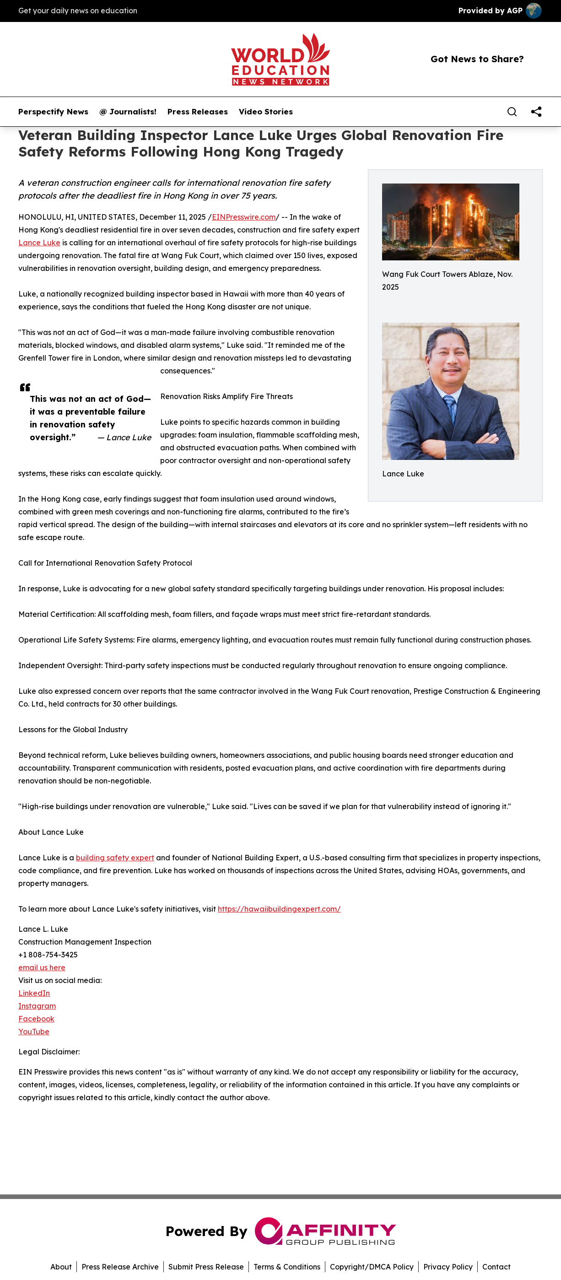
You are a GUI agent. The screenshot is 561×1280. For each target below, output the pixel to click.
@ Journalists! (127, 111)
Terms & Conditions (287, 1266)
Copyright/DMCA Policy (372, 1266)
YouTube (33, 1031)
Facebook (36, 1018)
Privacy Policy (448, 1266)
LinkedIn (34, 993)
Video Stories (266, 111)
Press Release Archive (120, 1266)
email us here (41, 967)
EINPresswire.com (243, 216)
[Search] (512, 111)
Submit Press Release (206, 1266)
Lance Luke (39, 242)
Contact (496, 1266)
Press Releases (197, 111)
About (61, 1266)
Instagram (37, 1005)
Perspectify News (53, 111)
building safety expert (115, 857)
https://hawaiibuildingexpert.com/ (279, 908)
